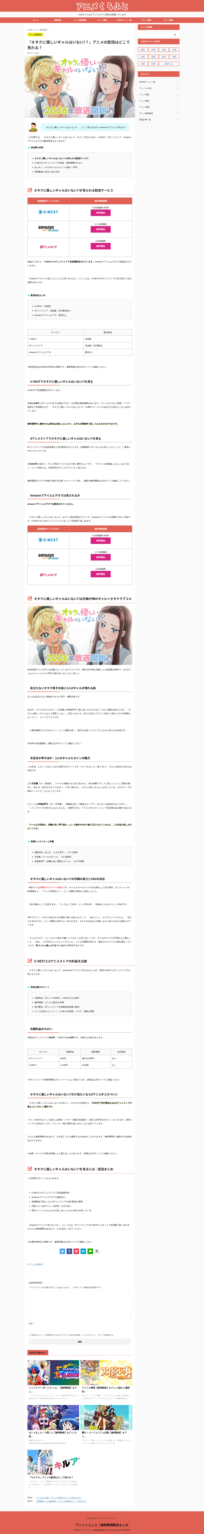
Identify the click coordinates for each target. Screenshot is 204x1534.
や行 (174, 57)
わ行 (153, 64)
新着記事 (57, 20)
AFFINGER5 (125, 1530)
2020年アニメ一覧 (124, 20)
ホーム (35, 20)
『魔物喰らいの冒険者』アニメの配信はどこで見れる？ (61, 1501)
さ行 (164, 49)
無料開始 (100, 213)
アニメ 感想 (102, 20)
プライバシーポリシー (108, 1518)
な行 (143, 57)
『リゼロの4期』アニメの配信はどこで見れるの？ (58, 1498)
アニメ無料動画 (80, 20)
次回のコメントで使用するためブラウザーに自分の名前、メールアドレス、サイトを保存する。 (73, 1335)
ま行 (164, 57)
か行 (153, 49)
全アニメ (169, 64)
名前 (31, 1323)
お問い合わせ (92, 1518)
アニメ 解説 (168, 20)
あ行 (143, 49)
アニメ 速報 (146, 20)
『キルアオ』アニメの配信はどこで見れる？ (51, 1477)
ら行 (143, 64)
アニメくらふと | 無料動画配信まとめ (102, 1525)
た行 (174, 49)
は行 (153, 57)
